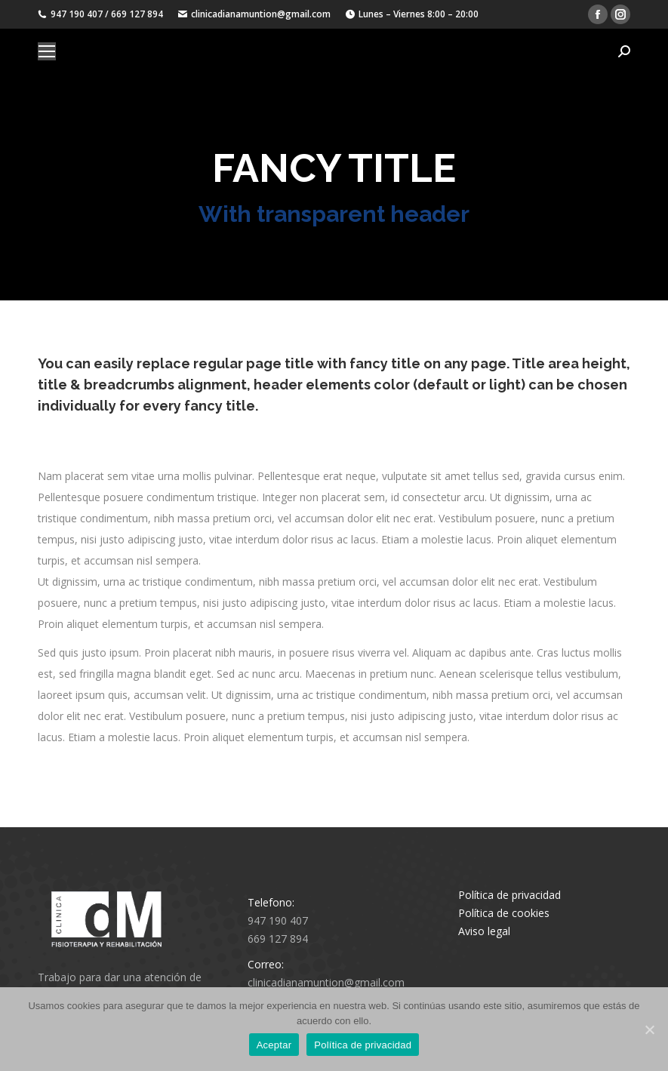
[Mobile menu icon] (47, 51)
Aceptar (274, 1045)
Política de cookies (503, 913)
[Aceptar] (649, 1029)
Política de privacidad (509, 895)
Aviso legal (484, 931)
